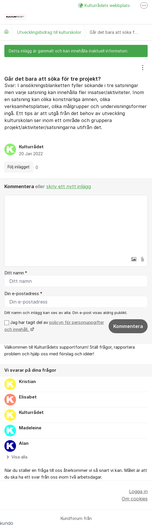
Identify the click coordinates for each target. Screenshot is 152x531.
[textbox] (76, 224)
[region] (76, 117)
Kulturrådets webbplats (104, 5)
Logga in (138, 491)
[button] (134, 259)
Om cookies (135, 499)
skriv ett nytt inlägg (68, 186)
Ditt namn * (15, 273)
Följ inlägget (19, 167)
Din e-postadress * (23, 293)
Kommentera (128, 326)
